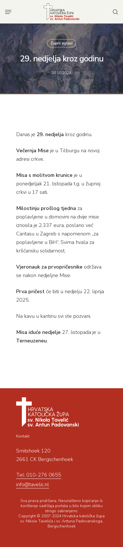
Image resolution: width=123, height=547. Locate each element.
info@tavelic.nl (32, 484)
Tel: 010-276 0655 (38, 474)
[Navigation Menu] (8, 12)
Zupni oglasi (61, 43)
